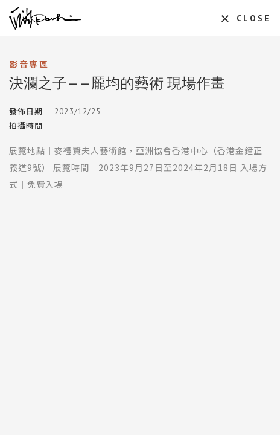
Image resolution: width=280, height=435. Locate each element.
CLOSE (254, 18)
